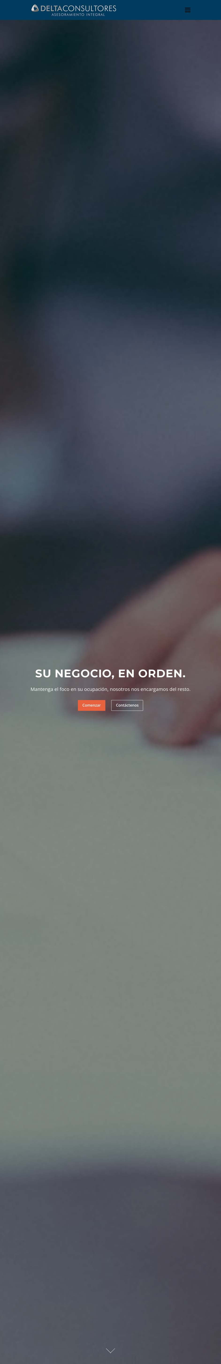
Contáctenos (127, 705)
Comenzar (91, 705)
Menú (187, 10)
